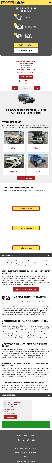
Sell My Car (24, 446)
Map (20, 82)
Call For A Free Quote (26, 45)
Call (32, 82)
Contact (17, 446)
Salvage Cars (38, 148)
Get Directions (30, 72)
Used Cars (38, 171)
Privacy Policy (32, 446)
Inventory (27, 442)
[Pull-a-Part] (13, 2)
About (16, 442)
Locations (19, 428)
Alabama (26, 428)
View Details (21, 72)
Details (26, 82)
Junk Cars (13, 148)
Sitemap (26, 449)
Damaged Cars (13, 171)
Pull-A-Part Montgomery (26, 61)
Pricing (21, 442)
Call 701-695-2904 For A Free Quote (26, 289)
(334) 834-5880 (26, 67)
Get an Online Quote (26, 51)
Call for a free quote (26, 178)
